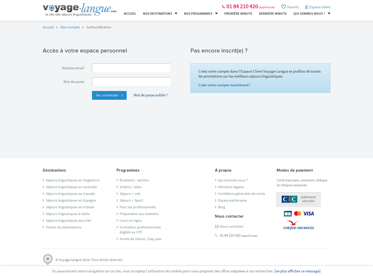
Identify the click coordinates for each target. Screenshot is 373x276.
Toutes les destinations (64, 227)
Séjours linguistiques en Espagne (71, 200)
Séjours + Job (130, 193)
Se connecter (109, 95)
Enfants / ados (131, 187)
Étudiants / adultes (134, 180)
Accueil (130, 13)
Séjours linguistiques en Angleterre (72, 180)
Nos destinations (160, 13)
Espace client (319, 6)
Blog (221, 207)
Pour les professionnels (138, 207)
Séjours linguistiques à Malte (68, 213)
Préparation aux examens (139, 213)
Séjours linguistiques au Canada (70, 193)
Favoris (290, 6)
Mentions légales (231, 187)
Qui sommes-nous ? (311, 13)
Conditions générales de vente (241, 193)
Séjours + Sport (131, 200)
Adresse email (73, 67)
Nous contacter (231, 226)
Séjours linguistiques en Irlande (70, 207)
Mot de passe (73, 81)
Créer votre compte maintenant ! (224, 84)
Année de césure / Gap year (141, 238)
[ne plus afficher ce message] (297, 271)
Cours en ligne (131, 220)
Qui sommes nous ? (233, 180)
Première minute (238, 13)
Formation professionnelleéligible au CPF (140, 229)
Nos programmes (201, 13)
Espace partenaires (232, 200)
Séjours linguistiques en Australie (71, 187)
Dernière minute (273, 13)
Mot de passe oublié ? (151, 95)
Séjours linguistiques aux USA (68, 220)
